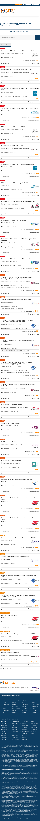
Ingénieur (24, 712)
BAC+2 (4, 700)
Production (34, 698)
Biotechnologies (16, 700)
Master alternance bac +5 (6, 710)
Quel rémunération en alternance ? (15, 727)
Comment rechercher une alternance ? (5, 737)
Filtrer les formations (20, 31)
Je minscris (6, 63)
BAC (4, 698)
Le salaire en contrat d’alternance (15, 733)
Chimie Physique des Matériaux (25, 704)
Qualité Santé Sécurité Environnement (35, 702)
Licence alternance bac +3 (6, 704)
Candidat (19, 4)
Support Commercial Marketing (34, 710)
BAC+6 (13, 698)
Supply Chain (35, 706)
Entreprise (28, 4)
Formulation (25, 708)
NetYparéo (35, 4)
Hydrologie (24, 710)
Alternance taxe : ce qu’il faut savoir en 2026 (25, 733)
